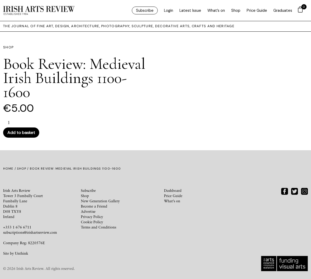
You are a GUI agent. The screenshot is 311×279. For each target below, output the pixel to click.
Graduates (282, 10)
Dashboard (173, 190)
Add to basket (21, 132)
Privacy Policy (92, 216)
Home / (10, 168)
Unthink (21, 253)
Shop (235, 10)
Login (168, 10)
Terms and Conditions (98, 227)
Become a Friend (94, 206)
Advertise (88, 211)
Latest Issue (190, 10)
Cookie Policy (92, 222)
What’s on (216, 10)
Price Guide (257, 10)
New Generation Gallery (100, 201)
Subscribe (145, 10)
